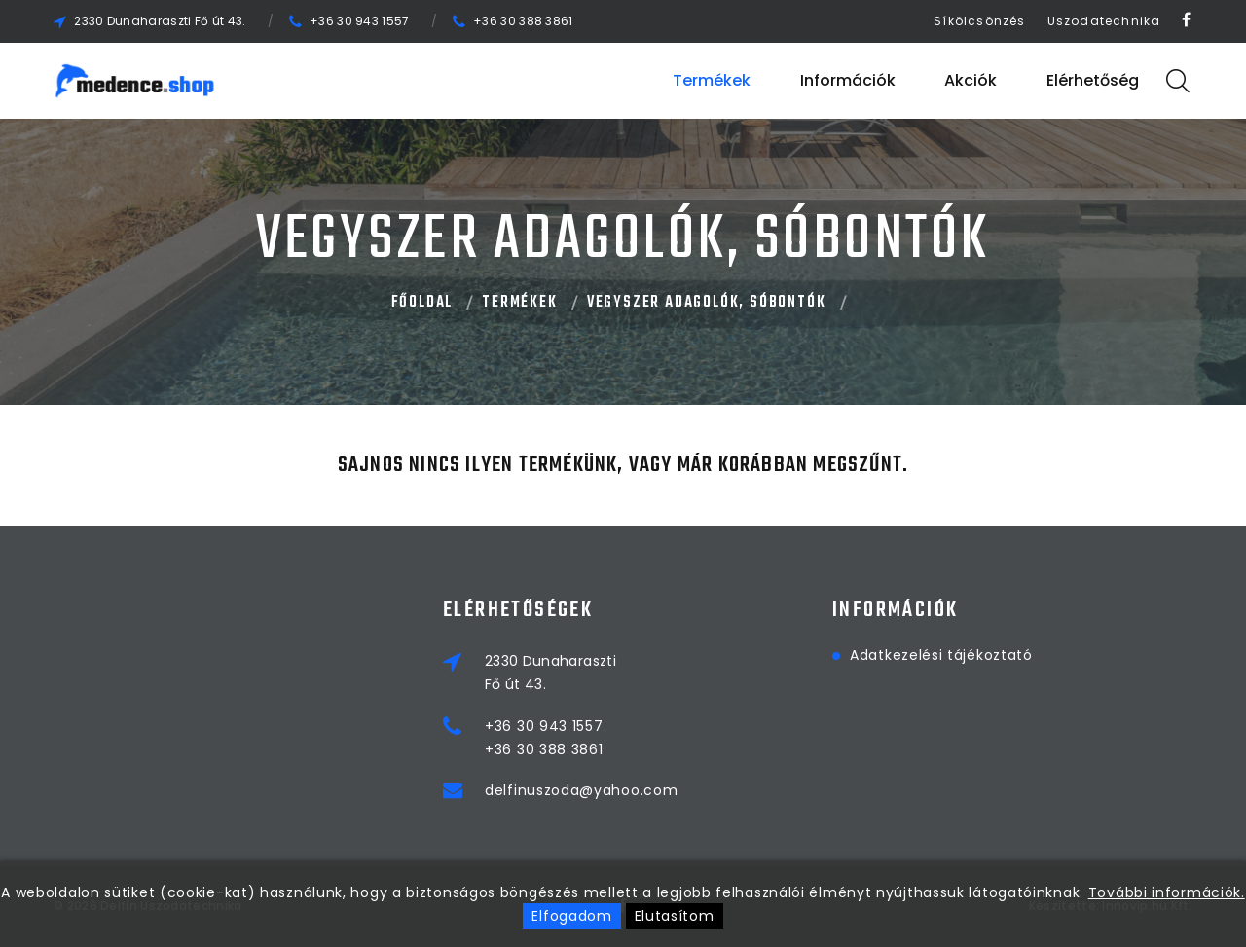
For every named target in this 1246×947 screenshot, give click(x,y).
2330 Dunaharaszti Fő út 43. (159, 21)
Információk (848, 80)
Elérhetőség (1092, 80)
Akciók (970, 80)
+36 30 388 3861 (523, 21)
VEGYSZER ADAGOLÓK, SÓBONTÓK (706, 302)
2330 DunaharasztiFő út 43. (550, 672)
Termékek (712, 80)
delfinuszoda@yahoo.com (581, 790)
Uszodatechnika (1104, 21)
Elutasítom (675, 916)
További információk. (1166, 892)
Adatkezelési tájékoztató (941, 655)
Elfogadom (571, 916)
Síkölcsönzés (979, 21)
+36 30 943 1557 (360, 21)
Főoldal (422, 302)
